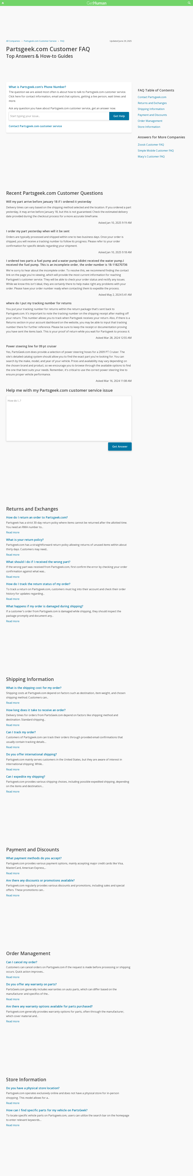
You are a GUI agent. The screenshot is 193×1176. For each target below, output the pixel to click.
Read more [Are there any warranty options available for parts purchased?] (12, 992)
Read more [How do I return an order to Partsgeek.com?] (12, 503)
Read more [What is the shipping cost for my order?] (12, 674)
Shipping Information (151, 109)
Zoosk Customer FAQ (151, 144)
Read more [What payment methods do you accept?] (12, 844)
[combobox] (59, 116)
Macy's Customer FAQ (151, 156)
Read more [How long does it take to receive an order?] (12, 696)
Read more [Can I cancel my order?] (12, 948)
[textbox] (59, 116)
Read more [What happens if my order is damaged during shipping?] (12, 592)
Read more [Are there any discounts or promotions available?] (12, 866)
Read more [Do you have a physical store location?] (12, 1074)
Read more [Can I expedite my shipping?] (12, 763)
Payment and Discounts (152, 115)
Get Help (119, 116)
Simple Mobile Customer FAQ (156, 150)
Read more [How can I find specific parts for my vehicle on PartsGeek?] (12, 1096)
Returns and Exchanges (152, 103)
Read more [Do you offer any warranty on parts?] (12, 970)
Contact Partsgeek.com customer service (35, 126)
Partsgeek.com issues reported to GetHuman (34, 1165)
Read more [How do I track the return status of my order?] (12, 570)
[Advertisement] (69, 161)
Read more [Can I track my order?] (12, 718)
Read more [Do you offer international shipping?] (12, 741)
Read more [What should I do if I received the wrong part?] (12, 548)
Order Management (150, 121)
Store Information (149, 127)
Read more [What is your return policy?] (12, 526)
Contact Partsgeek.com (152, 97)
